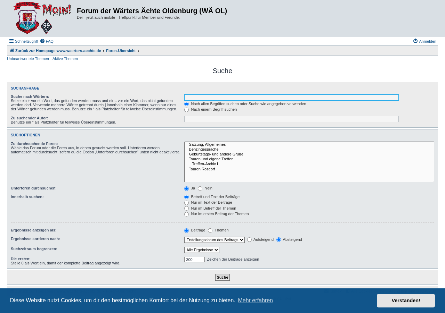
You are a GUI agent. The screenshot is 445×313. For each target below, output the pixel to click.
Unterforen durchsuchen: (34, 188)
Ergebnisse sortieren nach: (35, 239)
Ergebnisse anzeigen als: (33, 230)
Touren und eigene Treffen (309, 159)
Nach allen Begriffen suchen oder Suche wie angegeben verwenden (245, 104)
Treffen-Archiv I (309, 164)
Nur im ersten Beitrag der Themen (216, 214)
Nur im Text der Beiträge (208, 202)
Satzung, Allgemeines (309, 144)
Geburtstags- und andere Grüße (309, 154)
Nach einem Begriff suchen (210, 109)
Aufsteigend (260, 239)
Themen (218, 230)
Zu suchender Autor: (29, 118)
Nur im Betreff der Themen (210, 208)
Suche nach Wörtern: (30, 96)
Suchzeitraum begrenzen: (34, 249)
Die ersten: (21, 259)
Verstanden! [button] (406, 300)
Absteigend (289, 239)
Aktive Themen (65, 59)
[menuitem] (47, 41)
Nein (205, 188)
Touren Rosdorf (309, 169)
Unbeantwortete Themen (28, 59)
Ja (189, 188)
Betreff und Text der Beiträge (212, 197)
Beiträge (194, 230)
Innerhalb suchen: (27, 197)
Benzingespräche (309, 149)
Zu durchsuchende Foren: (34, 144)
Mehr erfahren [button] (255, 300)
